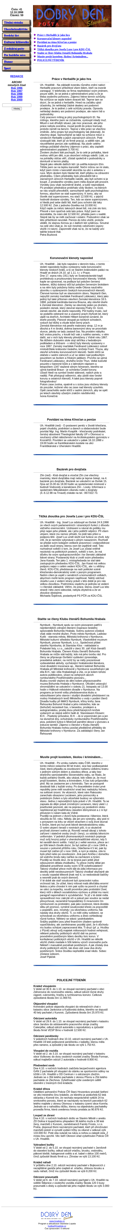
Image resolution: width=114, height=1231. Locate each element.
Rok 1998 (16, 94)
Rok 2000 (16, 99)
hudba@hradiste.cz (57, 1226)
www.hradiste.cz (57, 1221)
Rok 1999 (16, 96)
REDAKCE (16, 76)
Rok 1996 (16, 88)
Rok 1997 (16, 91)
